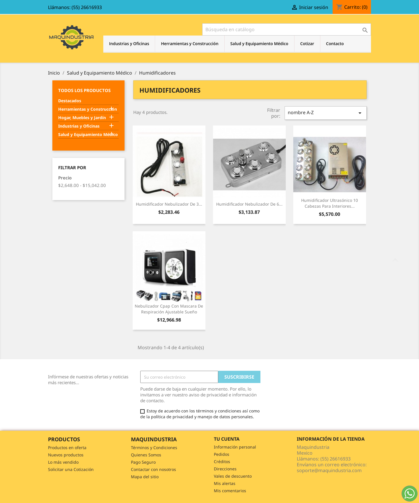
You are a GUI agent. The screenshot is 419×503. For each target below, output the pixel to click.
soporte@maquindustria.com (329, 470)
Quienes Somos (146, 455)
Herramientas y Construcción (189, 43)
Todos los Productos (84, 90)
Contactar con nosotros (153, 469)
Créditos (222, 461)
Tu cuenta (226, 439)
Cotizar (307, 43)
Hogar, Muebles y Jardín (82, 117)
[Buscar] (286, 29)
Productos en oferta (67, 447)
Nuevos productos (66, 455)
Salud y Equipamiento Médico (259, 43)
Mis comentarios (230, 490)
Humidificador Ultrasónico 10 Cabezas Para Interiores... (329, 203)
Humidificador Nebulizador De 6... (249, 204)
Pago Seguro (143, 462)
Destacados (69, 100)
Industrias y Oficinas (129, 43)
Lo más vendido (63, 462)
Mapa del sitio (145, 476)
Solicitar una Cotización (71, 469)
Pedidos (221, 454)
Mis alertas (224, 483)
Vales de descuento (233, 476)
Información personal (235, 447)
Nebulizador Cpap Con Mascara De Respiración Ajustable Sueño (169, 309)
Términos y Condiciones (154, 447)
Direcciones (225, 469)
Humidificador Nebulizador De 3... (169, 204)
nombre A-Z (325, 113)
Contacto (335, 43)
